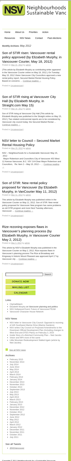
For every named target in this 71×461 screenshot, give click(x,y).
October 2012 (16, 412)
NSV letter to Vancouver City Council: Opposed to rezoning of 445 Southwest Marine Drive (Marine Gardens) (36, 323)
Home (7, 32)
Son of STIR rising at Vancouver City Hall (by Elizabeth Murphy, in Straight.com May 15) (29, 101)
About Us (19, 32)
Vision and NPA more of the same (25, 337)
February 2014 (16, 377)
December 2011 (17, 429)
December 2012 (17, 407)
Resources (10, 38)
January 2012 (16, 427)
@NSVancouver (17, 448)
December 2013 (17, 382)
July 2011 (14, 437)
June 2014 (14, 367)
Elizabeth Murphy (17, 306)
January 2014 (16, 379)
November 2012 (17, 409)
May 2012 (14, 419)
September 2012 (17, 414)
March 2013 (15, 399)
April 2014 (14, 372)
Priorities (33, 32)
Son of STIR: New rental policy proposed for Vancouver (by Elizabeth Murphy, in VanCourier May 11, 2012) (29, 187)
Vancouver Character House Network (26, 311)
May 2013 (14, 394)
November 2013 (17, 384)
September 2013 (17, 389)
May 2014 (14, 369)
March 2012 (15, 424)
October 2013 (16, 387)
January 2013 (16, 404)
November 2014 (17, 362)
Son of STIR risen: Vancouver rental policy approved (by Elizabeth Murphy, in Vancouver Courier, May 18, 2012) (32, 57)
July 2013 (14, 392)
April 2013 (14, 397)
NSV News (25, 38)
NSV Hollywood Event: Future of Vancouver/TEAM (33, 309)
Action (45, 32)
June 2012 (14, 417)
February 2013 (16, 402)
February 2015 (16, 359)
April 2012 (14, 422)
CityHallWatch (16, 304)
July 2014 (14, 364)
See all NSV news (17, 350)
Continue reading (32, 81)
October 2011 (16, 434)
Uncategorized (17, 86)
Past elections (54, 38)
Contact (39, 38)
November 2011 (17, 432)
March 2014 (15, 374)
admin (28, 65)
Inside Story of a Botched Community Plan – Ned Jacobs (35, 335)
